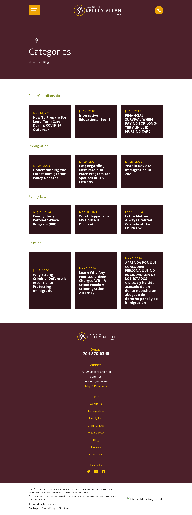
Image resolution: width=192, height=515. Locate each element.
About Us (96, 404)
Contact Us (96, 454)
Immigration (96, 411)
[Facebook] (103, 472)
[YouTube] (96, 472)
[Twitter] (88, 472)
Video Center (96, 433)
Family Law (96, 418)
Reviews (96, 447)
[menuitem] (33, 508)
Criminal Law (96, 425)
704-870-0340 (96, 353)
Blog (96, 440)
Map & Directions (96, 386)
